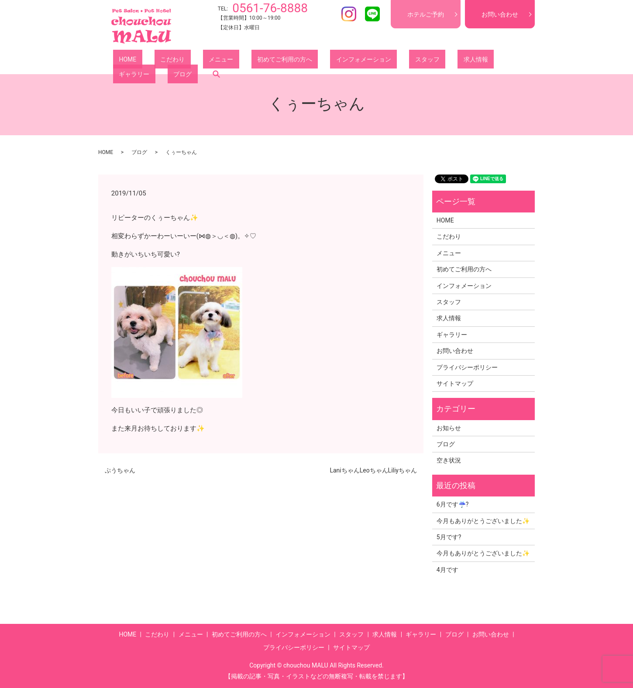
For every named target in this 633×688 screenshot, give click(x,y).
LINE (372, 14)
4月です (447, 569)
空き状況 (449, 460)
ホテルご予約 (425, 14)
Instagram (348, 14)
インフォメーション (310, 60)
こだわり (155, 60)
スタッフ (363, 60)
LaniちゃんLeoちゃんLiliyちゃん (373, 470)
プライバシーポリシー (467, 367)
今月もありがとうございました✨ (483, 520)
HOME (122, 60)
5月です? (449, 537)
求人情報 (399, 60)
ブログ (476, 60)
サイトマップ (455, 383)
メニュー (191, 60)
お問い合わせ (500, 14)
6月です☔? (453, 504)
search (503, 60)
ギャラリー (439, 60)
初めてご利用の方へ (243, 60)
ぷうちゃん (120, 470)
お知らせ (449, 427)
